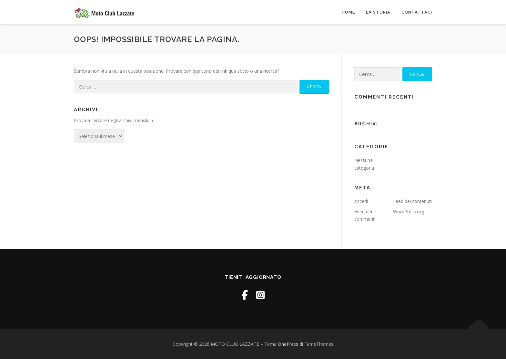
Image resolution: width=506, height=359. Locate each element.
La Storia (378, 12)
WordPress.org (408, 211)
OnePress (288, 344)
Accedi (361, 201)
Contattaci (416, 12)
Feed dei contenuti (412, 201)
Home (348, 12)
